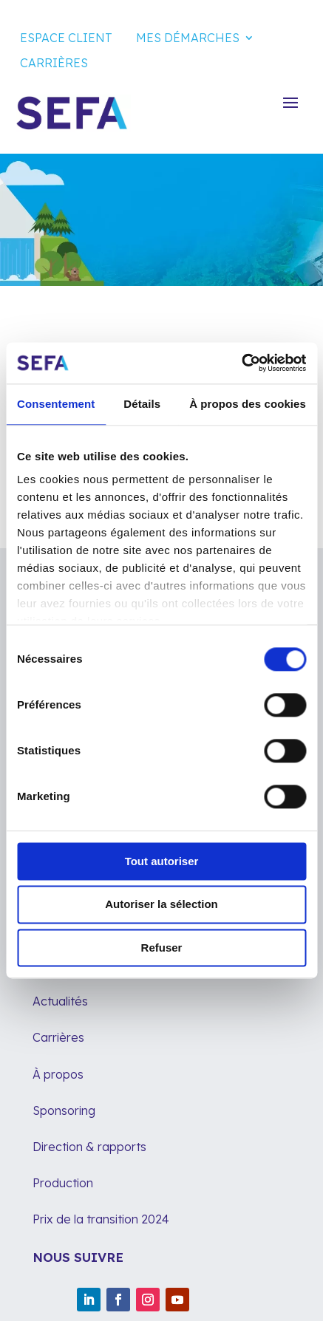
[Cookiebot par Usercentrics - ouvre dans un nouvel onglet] (241, 362)
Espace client (66, 38)
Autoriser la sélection (161, 904)
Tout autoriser (162, 861)
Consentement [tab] (56, 403)
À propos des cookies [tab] (247, 403)
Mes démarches (187, 38)
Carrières (54, 63)
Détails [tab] (141, 403)
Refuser (162, 947)
